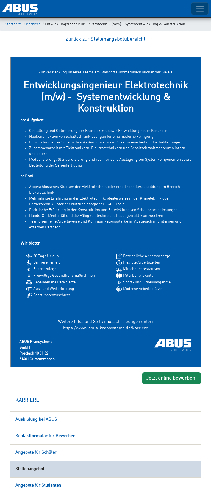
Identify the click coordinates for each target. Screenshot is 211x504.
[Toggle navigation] (200, 8)
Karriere (33, 24)
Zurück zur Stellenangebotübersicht (105, 39)
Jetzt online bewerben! (171, 378)
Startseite (13, 24)
